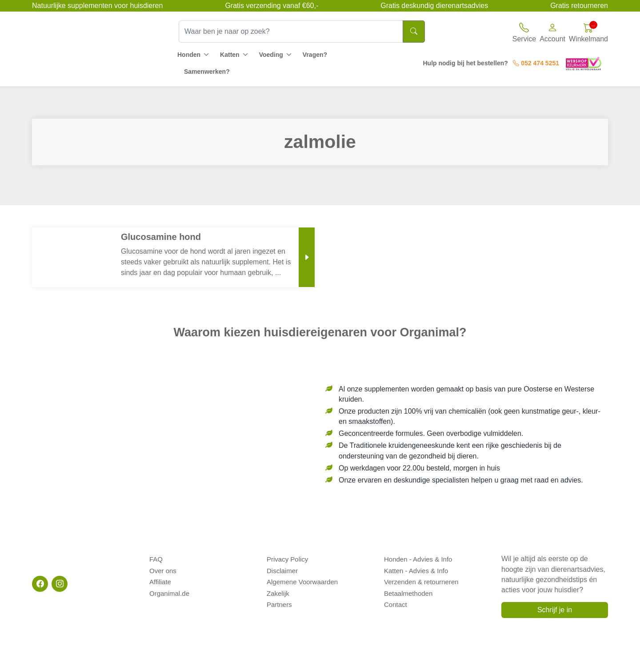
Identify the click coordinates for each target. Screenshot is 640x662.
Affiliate (160, 578)
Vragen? (315, 54)
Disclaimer (282, 568)
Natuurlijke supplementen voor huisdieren (97, 5)
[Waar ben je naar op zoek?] (291, 31)
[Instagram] (60, 584)
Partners (279, 598)
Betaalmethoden (408, 588)
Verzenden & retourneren (421, 578)
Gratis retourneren (579, 5)
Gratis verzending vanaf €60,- (271, 5)
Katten (230, 54)
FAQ (156, 558)
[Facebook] (40, 584)
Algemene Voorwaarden (302, 578)
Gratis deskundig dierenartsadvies (434, 5)
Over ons (162, 568)
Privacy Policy (287, 558)
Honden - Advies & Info (418, 558)
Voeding (271, 54)
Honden (188, 54)
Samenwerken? (207, 71)
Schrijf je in (554, 610)
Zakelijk (278, 588)
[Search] (414, 31)
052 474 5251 (536, 63)
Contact (395, 598)
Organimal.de (169, 588)
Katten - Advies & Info (416, 568)
